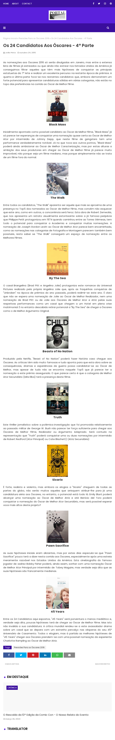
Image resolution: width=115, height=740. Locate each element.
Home (6, 3)
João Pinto (10, 52)
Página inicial (10, 38)
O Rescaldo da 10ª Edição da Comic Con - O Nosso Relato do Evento (46, 715)
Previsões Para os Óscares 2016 (34, 38)
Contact (27, 3)
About (15, 3)
